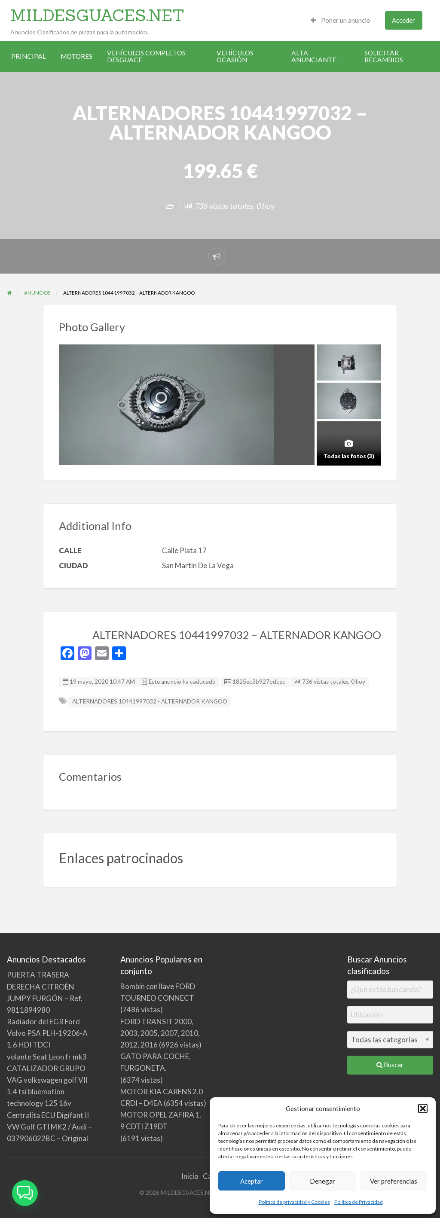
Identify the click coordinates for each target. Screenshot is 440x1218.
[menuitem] (340, 20)
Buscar (389, 1065)
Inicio (190, 1176)
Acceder (403, 20)
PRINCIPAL (28, 56)
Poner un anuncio (340, 20)
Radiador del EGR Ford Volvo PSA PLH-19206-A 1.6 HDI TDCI (47, 1033)
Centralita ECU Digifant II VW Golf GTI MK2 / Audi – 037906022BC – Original (49, 1127)
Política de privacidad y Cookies (294, 1202)
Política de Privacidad (358, 1202)
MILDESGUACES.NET (97, 15)
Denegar (322, 1181)
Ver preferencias (393, 1181)
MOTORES (76, 56)
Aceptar (251, 1181)
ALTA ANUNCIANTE (313, 56)
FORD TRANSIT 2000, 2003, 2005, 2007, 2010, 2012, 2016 (160, 1033)
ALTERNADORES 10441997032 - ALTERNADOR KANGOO (149, 701)
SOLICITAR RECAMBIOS (383, 56)
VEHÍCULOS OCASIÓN (235, 56)
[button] (423, 1108)
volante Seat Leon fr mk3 (47, 1056)
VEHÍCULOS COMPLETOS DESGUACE (146, 56)
